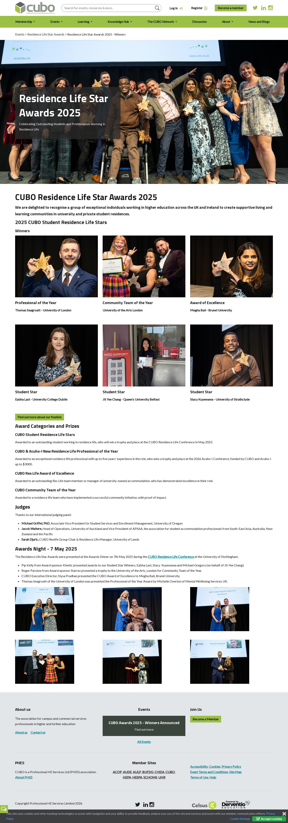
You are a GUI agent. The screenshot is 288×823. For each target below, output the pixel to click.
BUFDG (147, 772)
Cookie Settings (240, 818)
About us (21, 732)
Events (55, 21)
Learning (84, 21)
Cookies (214, 766)
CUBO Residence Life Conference (171, 556)
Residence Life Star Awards (45, 34)
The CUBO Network (161, 21)
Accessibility (199, 766)
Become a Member (206, 719)
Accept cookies (269, 819)
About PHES (23, 777)
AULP (137, 772)
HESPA (137, 777)
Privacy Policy (231, 766)
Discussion (199, 21)
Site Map (235, 772)
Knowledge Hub (118, 21)
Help (212, 777)
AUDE (127, 772)
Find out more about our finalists (40, 417)
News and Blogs (259, 21)
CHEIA (159, 772)
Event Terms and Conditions (209, 772)
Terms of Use (199, 777)
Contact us (38, 732)
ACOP (117, 772)
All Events (144, 742)
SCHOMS (150, 777)
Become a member (230, 8)
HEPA (127, 777)
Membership (24, 21)
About (226, 21)
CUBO (170, 772)
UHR (161, 777)
